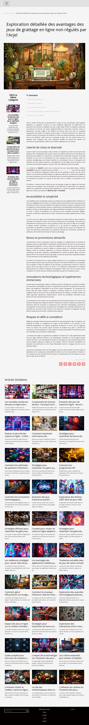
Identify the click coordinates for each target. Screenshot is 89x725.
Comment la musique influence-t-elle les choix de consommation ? (43, 595)
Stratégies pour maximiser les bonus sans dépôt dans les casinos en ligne (44, 627)
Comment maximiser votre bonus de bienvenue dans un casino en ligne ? (44, 437)
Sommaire (33, 95)
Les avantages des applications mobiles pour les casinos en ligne (44, 563)
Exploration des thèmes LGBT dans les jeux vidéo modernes (71, 499)
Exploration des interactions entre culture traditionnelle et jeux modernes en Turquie (71, 627)
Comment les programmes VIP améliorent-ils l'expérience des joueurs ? (71, 469)
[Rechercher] (16, 711)
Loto (44, 718)
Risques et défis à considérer (35, 115)
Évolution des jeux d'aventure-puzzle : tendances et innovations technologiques (44, 500)
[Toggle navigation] (6, 3)
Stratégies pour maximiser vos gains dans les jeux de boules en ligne (71, 532)
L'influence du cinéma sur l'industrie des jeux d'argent (71, 690)
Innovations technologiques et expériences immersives (43, 111)
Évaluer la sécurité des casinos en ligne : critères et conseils (17, 436)
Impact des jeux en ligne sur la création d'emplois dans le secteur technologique (16, 627)
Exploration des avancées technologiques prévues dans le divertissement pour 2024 (71, 596)
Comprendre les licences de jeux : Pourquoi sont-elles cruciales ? (13, 150)
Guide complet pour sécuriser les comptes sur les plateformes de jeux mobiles (17, 659)
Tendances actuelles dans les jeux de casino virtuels (71, 561)
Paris (44, 712)
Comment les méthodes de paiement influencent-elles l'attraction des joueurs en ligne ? (17, 469)
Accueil (6, 13)
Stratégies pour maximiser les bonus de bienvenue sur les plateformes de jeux (70, 437)
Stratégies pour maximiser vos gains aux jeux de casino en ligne (44, 468)
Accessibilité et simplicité (34, 103)
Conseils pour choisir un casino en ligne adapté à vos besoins (43, 531)
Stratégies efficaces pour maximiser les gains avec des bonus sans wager (17, 531)
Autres (12, 13)
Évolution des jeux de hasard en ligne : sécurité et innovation (13, 181)
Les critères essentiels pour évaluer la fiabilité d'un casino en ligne (70, 658)
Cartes (44, 715)
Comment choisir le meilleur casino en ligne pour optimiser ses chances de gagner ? (16, 691)
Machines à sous (44, 709)
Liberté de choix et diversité (35, 99)
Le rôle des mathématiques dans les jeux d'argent (44, 690)
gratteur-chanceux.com (65, 170)
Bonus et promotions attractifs (36, 107)
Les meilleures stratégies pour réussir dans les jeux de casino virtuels (17, 563)
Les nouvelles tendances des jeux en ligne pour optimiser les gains (13, 119)
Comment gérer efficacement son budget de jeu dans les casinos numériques (17, 596)
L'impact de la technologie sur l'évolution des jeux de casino (44, 658)
